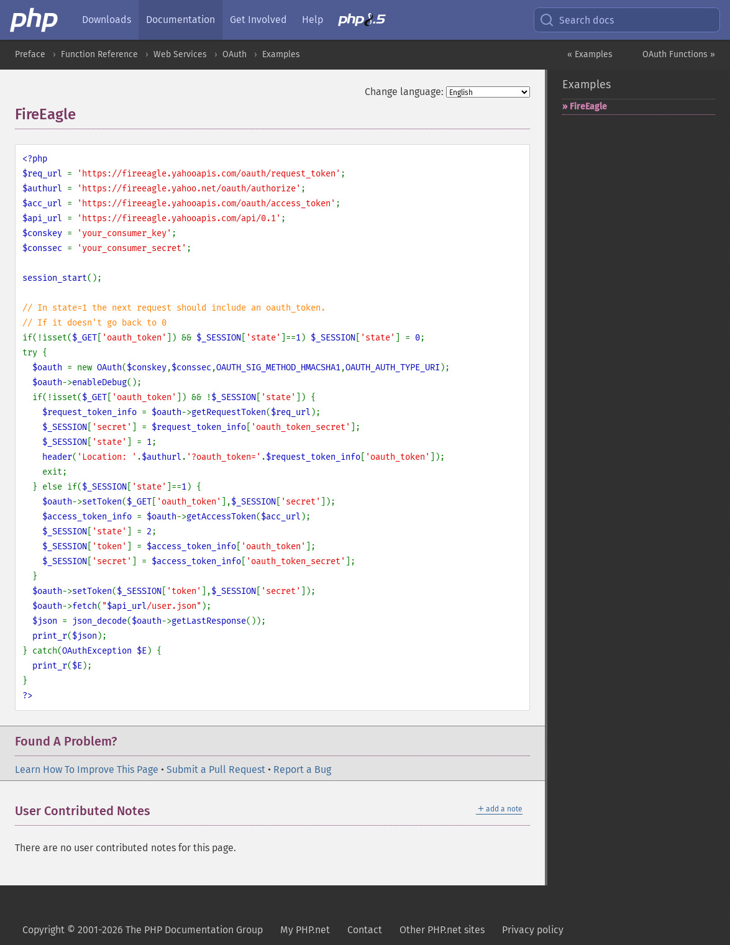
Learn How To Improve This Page (86, 769)
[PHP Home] (35, 20)
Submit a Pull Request (216, 769)
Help (312, 19)
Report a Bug (302, 769)
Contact (364, 930)
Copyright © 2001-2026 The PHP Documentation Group (142, 930)
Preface (30, 54)
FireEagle (588, 106)
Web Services (180, 54)
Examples (281, 54)
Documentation (180, 19)
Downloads (106, 19)
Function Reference (99, 54)
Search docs (576, 19)
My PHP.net (305, 930)
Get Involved (258, 19)
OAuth (234, 54)
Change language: (404, 92)
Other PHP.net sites (442, 930)
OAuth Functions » (678, 54)
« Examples (590, 54)
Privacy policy (532, 930)
